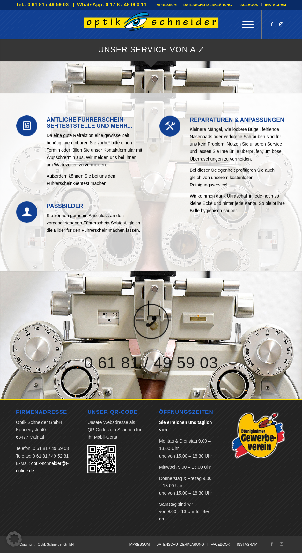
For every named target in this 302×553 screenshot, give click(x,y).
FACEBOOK (248, 5)
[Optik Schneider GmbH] (151, 24)
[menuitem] (166, 4)
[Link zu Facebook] (271, 24)
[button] (14, 539)
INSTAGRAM (275, 5)
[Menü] (245, 24)
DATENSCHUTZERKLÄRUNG (207, 5)
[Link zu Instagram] (281, 24)
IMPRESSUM (166, 5)
